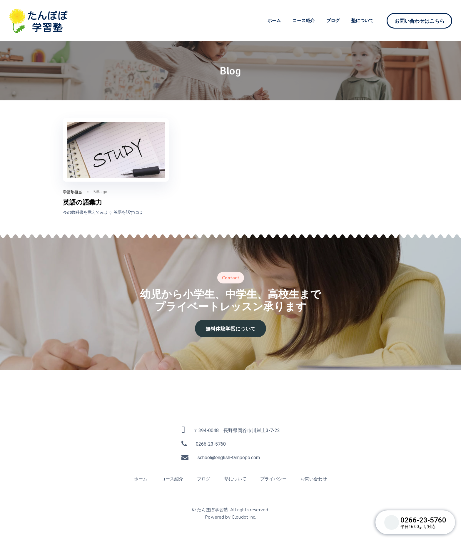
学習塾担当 (72, 192)
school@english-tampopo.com (228, 457)
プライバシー (273, 479)
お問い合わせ (313, 479)
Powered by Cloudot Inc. (230, 517)
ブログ (333, 20)
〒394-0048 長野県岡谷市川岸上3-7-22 (237, 430)
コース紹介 (304, 20)
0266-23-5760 (211, 444)
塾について (362, 20)
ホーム (274, 20)
